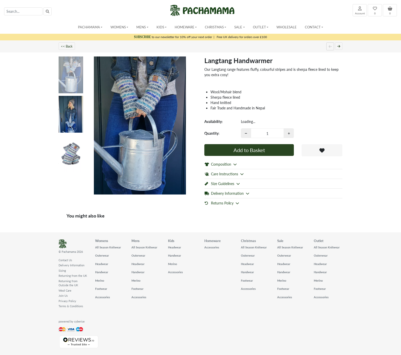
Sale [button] (238, 27)
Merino (99, 280)
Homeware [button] (184, 27)
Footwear (101, 289)
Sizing (62, 270)
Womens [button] (118, 27)
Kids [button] (160, 27)
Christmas (248, 240)
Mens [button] (141, 27)
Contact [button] (313, 27)
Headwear (101, 264)
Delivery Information (71, 265)
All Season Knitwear (108, 247)
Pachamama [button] (89, 27)
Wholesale (286, 27)
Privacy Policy (67, 301)
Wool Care (65, 290)
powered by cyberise (72, 321)
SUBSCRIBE (142, 37)
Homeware (212, 240)
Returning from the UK (73, 276)
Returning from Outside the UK (68, 283)
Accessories (102, 297)
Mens (135, 240)
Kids (171, 240)
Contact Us (65, 260)
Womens (101, 240)
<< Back (67, 46)
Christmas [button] (214, 27)
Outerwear (102, 255)
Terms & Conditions (71, 306)
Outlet (319, 240)
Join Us (63, 295)
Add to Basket (249, 150)
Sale (280, 240)
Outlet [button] (259, 27)
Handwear (101, 272)
